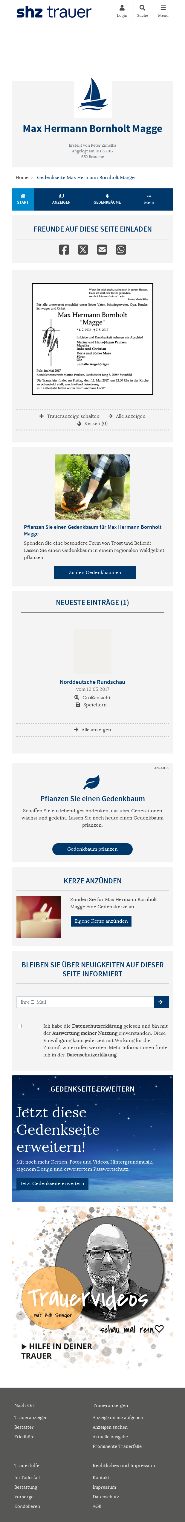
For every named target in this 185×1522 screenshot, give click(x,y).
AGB (97, 1506)
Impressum (104, 1487)
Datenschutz (106, 1497)
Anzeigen (61, 199)
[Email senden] (85, 1002)
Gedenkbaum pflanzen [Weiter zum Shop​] (92, 849)
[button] (161, 1002)
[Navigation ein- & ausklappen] (163, 10)
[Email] (102, 248)
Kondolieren (27, 1506)
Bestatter (24, 1427)
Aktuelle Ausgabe (110, 1437)
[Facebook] (64, 248)
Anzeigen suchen (110, 1427)
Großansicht (92, 698)
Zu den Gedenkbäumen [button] (95, 573)
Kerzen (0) (92, 424)
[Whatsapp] (121, 248)
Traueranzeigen (31, 1417)
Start (23, 199)
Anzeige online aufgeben (118, 1417)
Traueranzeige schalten (69, 416)
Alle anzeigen (127, 416)
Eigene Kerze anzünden (101, 921)
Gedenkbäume (107, 199)
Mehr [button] (149, 199)
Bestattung (25, 1487)
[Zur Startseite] (54, 10)
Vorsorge (23, 1497)
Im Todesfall (27, 1477)
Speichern (91, 705)
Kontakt (101, 1477)
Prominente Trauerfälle (117, 1446)
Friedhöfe (24, 1437)
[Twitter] (83, 248)
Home (22, 178)
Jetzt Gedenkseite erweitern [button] (52, 1184)
